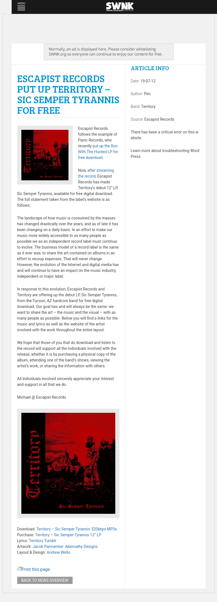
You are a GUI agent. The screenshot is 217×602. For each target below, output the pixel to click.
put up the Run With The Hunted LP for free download (98, 152)
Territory (148, 106)
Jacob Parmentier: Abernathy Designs (65, 546)
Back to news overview (44, 580)
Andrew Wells (58, 552)
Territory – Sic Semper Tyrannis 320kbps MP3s (76, 529)
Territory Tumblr (42, 540)
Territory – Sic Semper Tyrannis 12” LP (68, 535)
